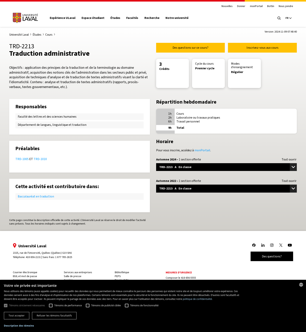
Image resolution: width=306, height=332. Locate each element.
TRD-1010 (40, 159)
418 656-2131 (33, 257)
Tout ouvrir (289, 159)
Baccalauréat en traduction (36, 196)
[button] (19, 326)
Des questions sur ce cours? (190, 48)
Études (115, 18)
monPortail (256, 6)
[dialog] (153, 306)
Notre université (177, 18)
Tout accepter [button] (17, 315)
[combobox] (301, 285)
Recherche (151, 18)
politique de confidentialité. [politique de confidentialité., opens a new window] (198, 299)
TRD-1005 (22, 159)
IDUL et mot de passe (25, 276)
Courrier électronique (25, 272)
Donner (241, 6)
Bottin (270, 6)
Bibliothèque (122, 272)
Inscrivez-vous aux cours (262, 48)
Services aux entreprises (78, 272)
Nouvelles (227, 6)
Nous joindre (286, 6)
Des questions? (272, 256)
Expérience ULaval (63, 18)
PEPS (118, 276)
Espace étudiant (93, 18)
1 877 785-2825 (63, 257)
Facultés (132, 18)
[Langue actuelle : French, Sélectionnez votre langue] (288, 18)
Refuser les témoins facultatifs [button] (54, 315)
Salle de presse (72, 276)
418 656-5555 (188, 278)
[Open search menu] (279, 18)
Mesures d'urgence (179, 272)
